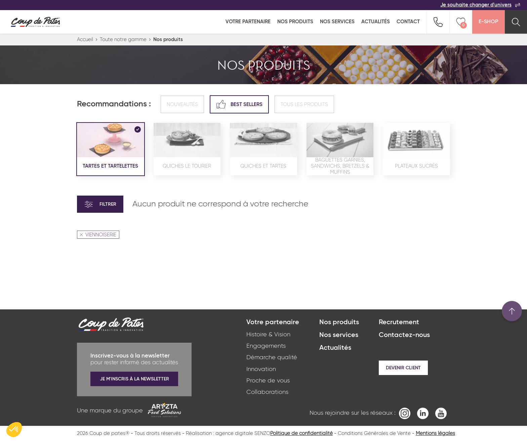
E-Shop (488, 22)
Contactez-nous (404, 335)
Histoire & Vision (268, 335)
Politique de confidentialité (301, 433)
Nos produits (295, 21)
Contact (408, 21)
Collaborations (267, 392)
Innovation (261, 369)
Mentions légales (435, 433)
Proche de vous (268, 381)
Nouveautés (182, 104)
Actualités (375, 21)
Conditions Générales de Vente (374, 433)
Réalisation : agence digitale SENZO (228, 433)
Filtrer (100, 204)
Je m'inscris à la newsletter (134, 379)
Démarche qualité (271, 357)
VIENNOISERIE (98, 234)
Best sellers (239, 104)
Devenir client (403, 368)
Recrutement (399, 322)
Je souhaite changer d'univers (480, 5)
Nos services (337, 21)
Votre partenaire (248, 21)
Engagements (266, 346)
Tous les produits (304, 104)
